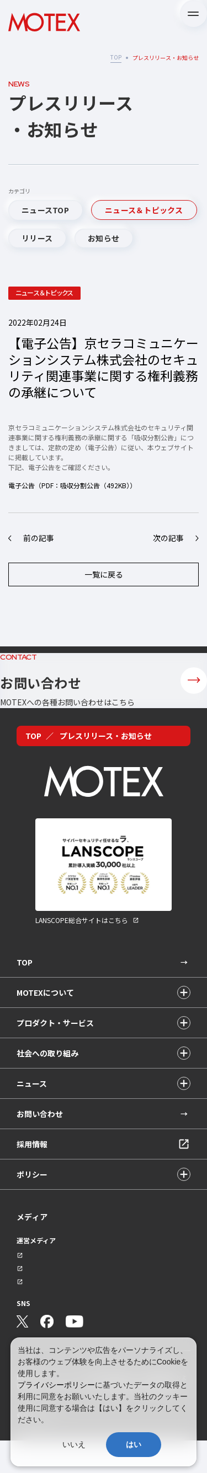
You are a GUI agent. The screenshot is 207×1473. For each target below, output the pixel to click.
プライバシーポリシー (56, 1384)
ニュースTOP (45, 209)
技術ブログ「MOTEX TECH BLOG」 (61, 1313)
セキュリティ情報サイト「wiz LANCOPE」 (70, 1282)
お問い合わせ (40, 1140)
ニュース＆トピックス (144, 209)
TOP (115, 57)
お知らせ (103, 238)
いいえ (74, 1444)
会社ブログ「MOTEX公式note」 (56, 1297)
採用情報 (32, 1170)
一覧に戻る (103, 574)
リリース (37, 238)
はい (133, 1444)
